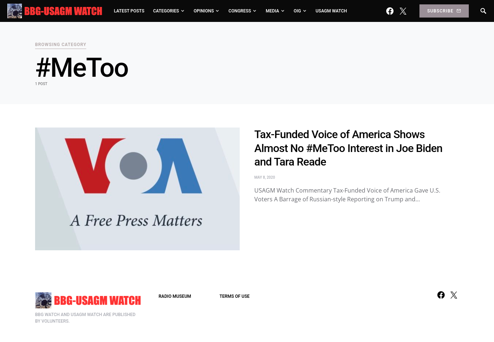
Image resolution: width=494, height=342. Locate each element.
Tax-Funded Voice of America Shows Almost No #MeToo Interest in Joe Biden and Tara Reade (348, 148)
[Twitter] (403, 11)
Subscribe (444, 11)
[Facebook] (390, 11)
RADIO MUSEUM (175, 296)
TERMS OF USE (235, 296)
